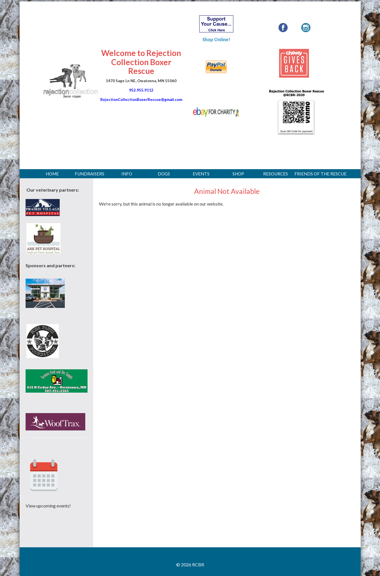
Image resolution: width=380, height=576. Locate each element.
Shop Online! (216, 39)
